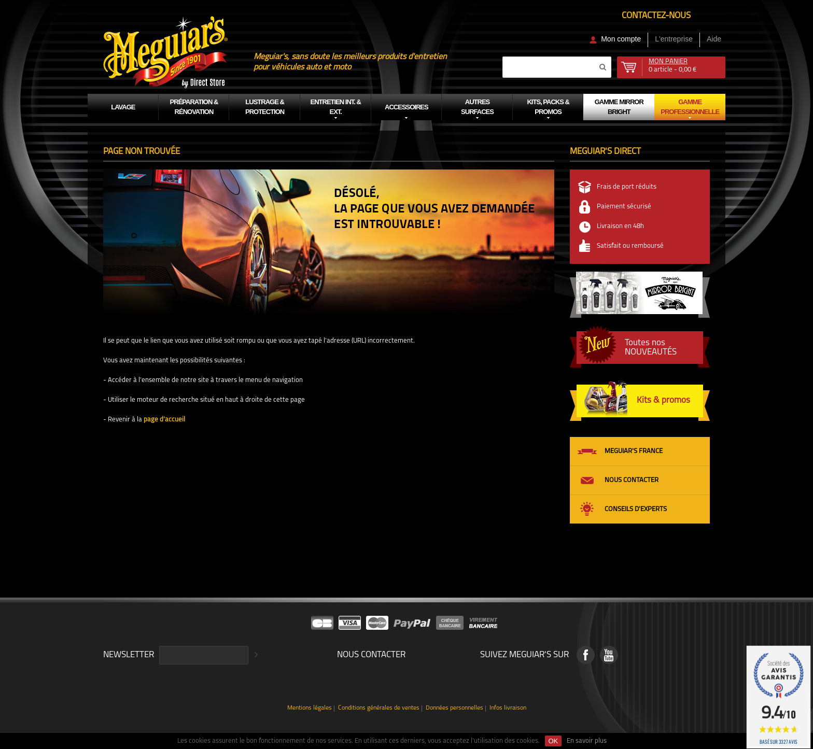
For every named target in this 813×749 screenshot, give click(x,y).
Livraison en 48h (620, 226)
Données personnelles (454, 708)
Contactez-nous (656, 15)
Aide (714, 39)
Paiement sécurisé (624, 206)
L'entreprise (674, 39)
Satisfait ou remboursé (630, 246)
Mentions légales (309, 708)
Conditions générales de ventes (378, 708)
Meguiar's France (634, 451)
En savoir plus (587, 741)
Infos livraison (507, 708)
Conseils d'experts (636, 509)
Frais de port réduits (626, 186)
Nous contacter (631, 480)
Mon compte (621, 39)
